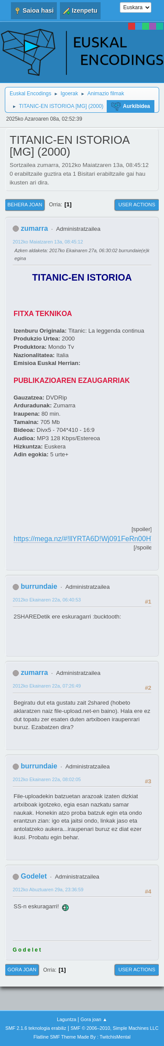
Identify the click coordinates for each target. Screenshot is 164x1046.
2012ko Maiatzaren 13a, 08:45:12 (48, 241)
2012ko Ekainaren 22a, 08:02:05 (47, 779)
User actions (137, 204)
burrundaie (39, 586)
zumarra (34, 228)
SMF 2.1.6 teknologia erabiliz (35, 1028)
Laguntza (66, 1019)
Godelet (34, 876)
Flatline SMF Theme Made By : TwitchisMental (82, 1036)
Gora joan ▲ (93, 1019)
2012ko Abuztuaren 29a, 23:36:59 (48, 889)
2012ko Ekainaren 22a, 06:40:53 (47, 599)
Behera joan (24, 204)
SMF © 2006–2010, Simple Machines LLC (114, 1028)
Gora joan (21, 969)
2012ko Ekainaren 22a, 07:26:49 (47, 685)
